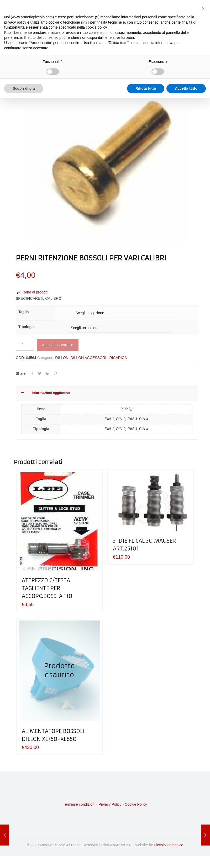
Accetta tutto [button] (186, 88)
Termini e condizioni (79, 804)
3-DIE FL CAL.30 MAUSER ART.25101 (144, 544)
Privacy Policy (109, 804)
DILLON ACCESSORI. (89, 358)
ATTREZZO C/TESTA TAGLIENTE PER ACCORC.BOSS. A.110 (47, 588)
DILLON (62, 358)
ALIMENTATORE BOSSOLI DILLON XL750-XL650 (53, 735)
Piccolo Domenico (168, 845)
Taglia (23, 312)
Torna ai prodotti (32, 292)
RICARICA (118, 358)
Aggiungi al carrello (57, 345)
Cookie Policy (136, 804)
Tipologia (26, 327)
